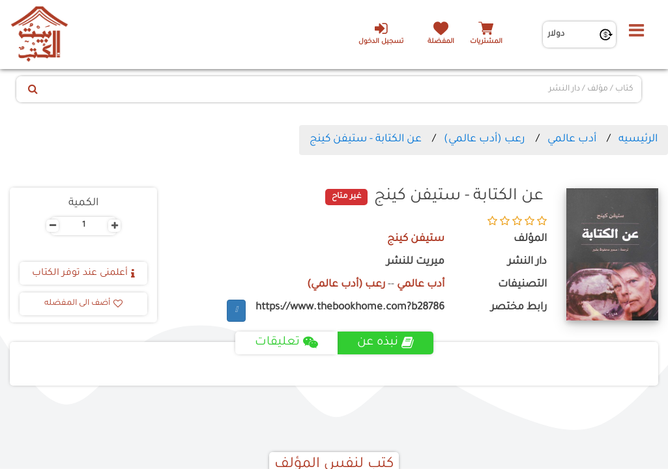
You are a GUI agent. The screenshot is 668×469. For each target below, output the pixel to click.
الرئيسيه (638, 139)
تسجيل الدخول (381, 33)
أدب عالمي (571, 139)
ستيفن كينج (415, 239)
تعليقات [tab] (286, 342)
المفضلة (441, 42)
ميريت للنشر (415, 262)
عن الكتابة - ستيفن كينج (366, 139)
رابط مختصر (519, 307)
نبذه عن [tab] (385, 342)
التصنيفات (522, 285)
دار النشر (527, 262)
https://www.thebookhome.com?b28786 (349, 307)
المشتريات (486, 42)
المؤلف (530, 239)
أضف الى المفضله (83, 303)
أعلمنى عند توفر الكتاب (83, 273)
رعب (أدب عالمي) (484, 139)
